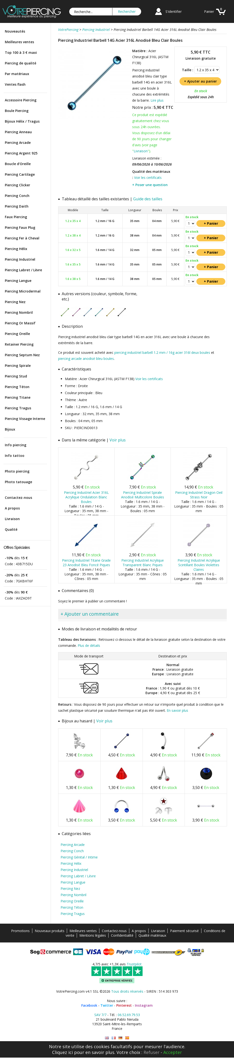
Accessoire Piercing (20, 100)
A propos (12, 508)
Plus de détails (89, 645)
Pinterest (124, 1005)
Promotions (20, 930)
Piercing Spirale (18, 365)
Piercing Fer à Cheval (22, 238)
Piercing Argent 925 (21, 153)
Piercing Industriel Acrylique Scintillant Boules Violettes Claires (199, 565)
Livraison (12, 518)
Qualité (11, 529)
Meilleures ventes (19, 42)
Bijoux (10, 429)
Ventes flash (15, 84)
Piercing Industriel (20, 259)
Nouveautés (15, 31)
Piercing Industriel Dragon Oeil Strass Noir (198, 494)
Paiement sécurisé (184, 930)
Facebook (89, 1005)
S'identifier (173, 11)
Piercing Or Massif (20, 323)
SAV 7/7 (100, 1014)
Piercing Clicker (17, 185)
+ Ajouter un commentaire (90, 614)
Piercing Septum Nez (22, 355)
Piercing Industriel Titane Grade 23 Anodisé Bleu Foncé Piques (86, 562)
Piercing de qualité (20, 63)
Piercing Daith (16, 206)
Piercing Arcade (18, 142)
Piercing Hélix (16, 248)
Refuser (151, 1052)
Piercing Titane (17, 397)
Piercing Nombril (19, 312)
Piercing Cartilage (20, 174)
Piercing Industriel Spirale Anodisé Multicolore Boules (142, 494)
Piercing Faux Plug (20, 227)
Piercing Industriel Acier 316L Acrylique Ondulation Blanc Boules (86, 497)
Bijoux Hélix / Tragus (22, 121)
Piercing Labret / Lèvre (23, 270)
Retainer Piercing (19, 344)
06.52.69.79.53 (129, 1014)
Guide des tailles (147, 199)
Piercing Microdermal (23, 291)
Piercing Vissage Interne (25, 418)
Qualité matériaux (152, 935)
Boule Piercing (16, 110)
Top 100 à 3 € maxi (21, 52)
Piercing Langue (18, 280)
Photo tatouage (18, 482)
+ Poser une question (150, 184)
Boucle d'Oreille (18, 163)
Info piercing (15, 445)
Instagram (144, 1005)
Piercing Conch (17, 195)
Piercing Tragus (18, 408)
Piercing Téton (17, 386)
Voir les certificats (148, 177)
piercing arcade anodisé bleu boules (86, 358)
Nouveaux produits (49, 930)
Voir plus (118, 440)
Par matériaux (17, 73)
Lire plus (157, 100)
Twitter (106, 1005)
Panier (209, 11)
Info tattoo (14, 455)
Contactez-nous (18, 497)
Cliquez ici (62, 1052)
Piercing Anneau (18, 132)
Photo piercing (17, 471)
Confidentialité (122, 935)
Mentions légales (92, 935)
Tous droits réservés (127, 991)
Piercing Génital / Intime (79, 857)
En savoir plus (177, 710)
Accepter (172, 1052)
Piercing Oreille (17, 333)
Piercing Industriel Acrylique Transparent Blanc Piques (142, 562)
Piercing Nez (15, 302)
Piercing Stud (16, 376)
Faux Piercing (16, 217)
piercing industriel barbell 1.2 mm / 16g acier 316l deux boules (162, 352)
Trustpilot (134, 964)
